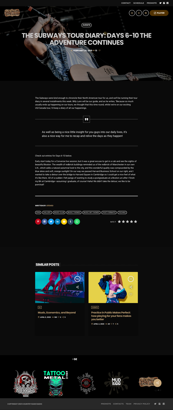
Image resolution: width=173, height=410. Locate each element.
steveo (50, 205)
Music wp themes (91, 213)
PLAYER (159, 13)
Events (86, 25)
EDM (38, 213)
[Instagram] (164, 3)
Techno (122, 213)
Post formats (109, 213)
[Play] (139, 13)
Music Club (59, 213)
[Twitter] (160, 3)
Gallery (47, 213)
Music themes (74, 213)
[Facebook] (168, 3)
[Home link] (12, 13)
